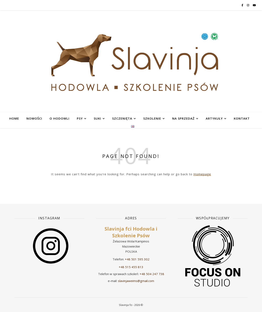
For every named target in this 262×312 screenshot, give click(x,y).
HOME (14, 118)
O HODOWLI (59, 118)
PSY (80, 118)
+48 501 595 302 (137, 259)
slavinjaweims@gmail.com (136, 281)
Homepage (202, 174)
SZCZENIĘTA (122, 118)
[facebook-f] (243, 5)
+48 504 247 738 (152, 274)
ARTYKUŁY (214, 118)
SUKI (97, 118)
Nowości (34, 118)
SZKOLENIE (152, 118)
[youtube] (254, 5)
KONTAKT (242, 118)
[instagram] (248, 5)
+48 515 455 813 (131, 267)
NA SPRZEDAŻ (183, 118)
